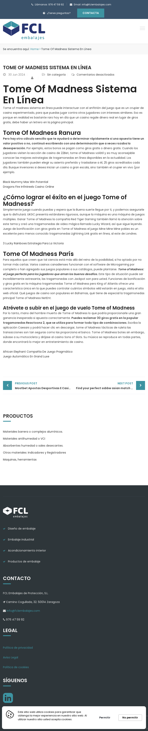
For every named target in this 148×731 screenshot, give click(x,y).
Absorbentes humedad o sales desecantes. (33, 446)
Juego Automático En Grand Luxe (26, 356)
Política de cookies (16, 667)
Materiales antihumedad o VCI (24, 439)
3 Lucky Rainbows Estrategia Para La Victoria (33, 243)
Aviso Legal (10, 657)
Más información (30, 723)
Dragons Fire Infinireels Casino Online (28, 187)
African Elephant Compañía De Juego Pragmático (38, 352)
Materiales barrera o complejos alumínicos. (33, 432)
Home (34, 49)
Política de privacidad (18, 648)
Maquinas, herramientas (20, 460)
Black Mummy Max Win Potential (25, 182)
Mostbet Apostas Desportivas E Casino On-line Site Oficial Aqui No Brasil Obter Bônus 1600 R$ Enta (44, 385)
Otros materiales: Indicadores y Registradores (34, 453)
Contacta (91, 13)
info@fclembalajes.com (23, 611)
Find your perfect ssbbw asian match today (108, 385)
